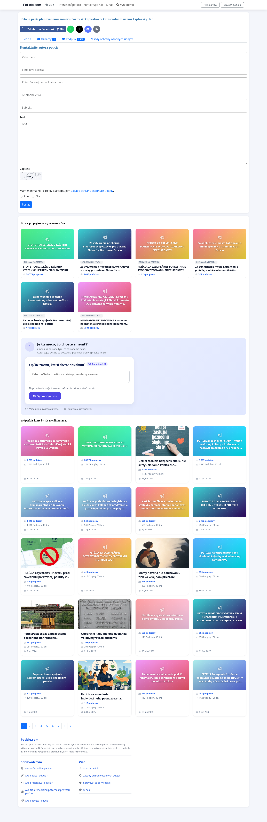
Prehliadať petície (70, 5)
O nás (109, 5)
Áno (26, 196)
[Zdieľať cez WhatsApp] (70, 29)
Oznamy (46, 39)
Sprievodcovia (31, 762)
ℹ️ (158, 262)
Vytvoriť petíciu (45, 396)
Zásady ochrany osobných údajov (111, 39)
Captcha (25, 169)
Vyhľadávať (125, 5)
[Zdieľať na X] (79, 29)
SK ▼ (50, 4)
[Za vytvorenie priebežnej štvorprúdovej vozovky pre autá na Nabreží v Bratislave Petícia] (104, 253)
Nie (38, 196)
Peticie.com (32, 5)
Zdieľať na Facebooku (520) (42, 29)
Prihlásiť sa (210, 4)
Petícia (27, 39)
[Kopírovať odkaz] (96, 29)
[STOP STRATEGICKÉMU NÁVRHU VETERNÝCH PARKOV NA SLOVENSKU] (47, 253)
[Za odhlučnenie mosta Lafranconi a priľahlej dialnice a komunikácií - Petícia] (219, 253)
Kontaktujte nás (93, 5)
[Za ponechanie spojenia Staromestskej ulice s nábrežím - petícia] (47, 307)
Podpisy (73, 39)
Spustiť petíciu (232, 4)
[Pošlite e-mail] (88, 29)
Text (22, 117)
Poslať (26, 204)
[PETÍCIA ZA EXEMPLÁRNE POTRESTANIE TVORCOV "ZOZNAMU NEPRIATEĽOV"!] (162, 253)
